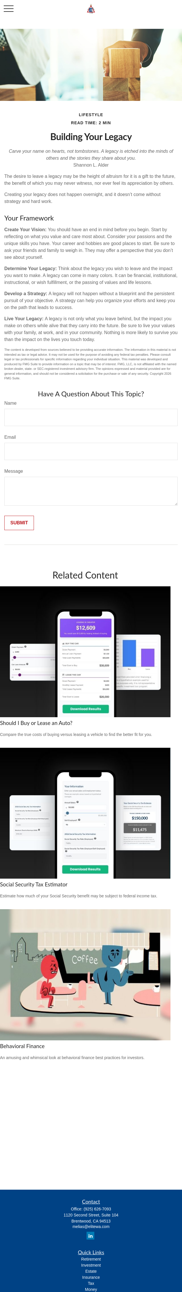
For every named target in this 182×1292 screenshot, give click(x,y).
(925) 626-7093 (97, 1209)
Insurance (91, 1277)
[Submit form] (19, 523)
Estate (91, 1271)
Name (10, 403)
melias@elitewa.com (91, 1226)
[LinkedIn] (90, 1236)
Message (13, 471)
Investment (91, 1265)
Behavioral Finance (22, 1046)
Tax (91, 1283)
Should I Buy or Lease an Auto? (36, 723)
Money (91, 1289)
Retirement (91, 1259)
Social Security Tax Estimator (34, 884)
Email (10, 437)
